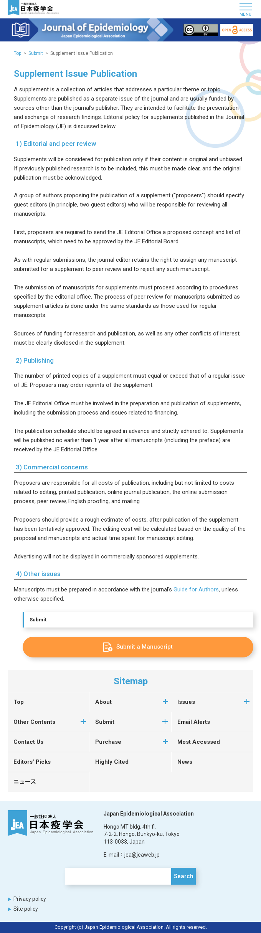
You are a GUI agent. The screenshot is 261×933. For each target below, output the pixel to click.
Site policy (25, 909)
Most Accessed (198, 741)
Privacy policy (29, 899)
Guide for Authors (195, 589)
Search (183, 876)
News (184, 761)
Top (17, 53)
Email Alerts (193, 721)
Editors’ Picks (32, 761)
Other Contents (34, 721)
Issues (186, 702)
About (103, 702)
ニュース (24, 781)
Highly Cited (112, 761)
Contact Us (28, 741)
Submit (38, 620)
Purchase (108, 741)
